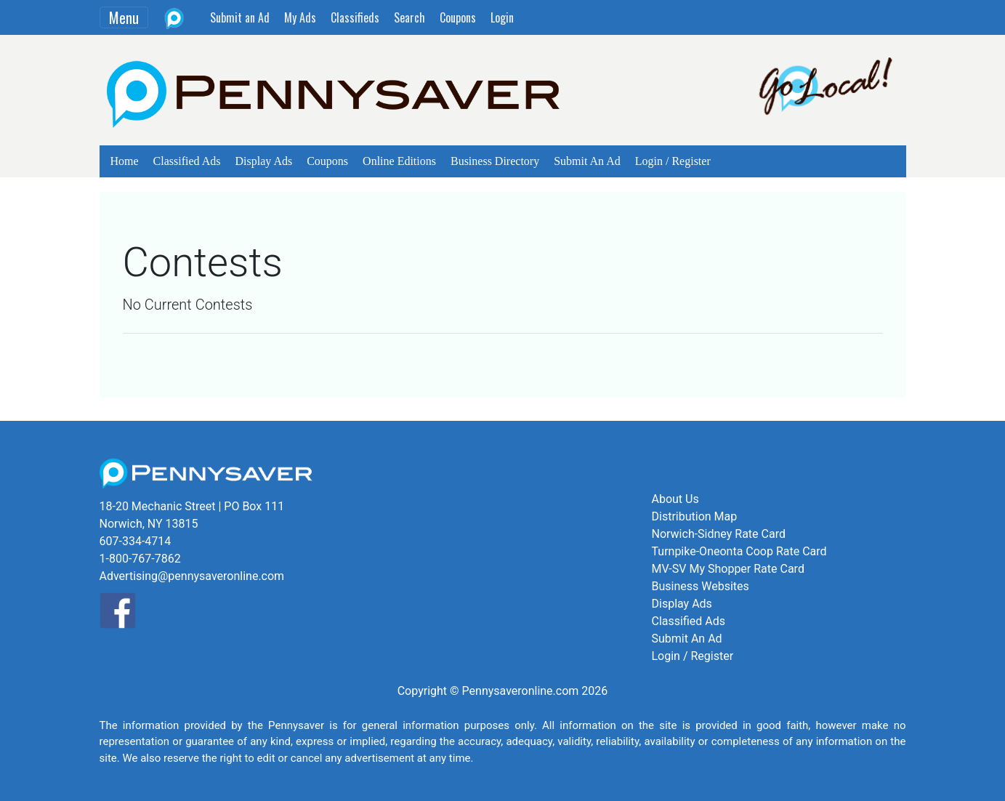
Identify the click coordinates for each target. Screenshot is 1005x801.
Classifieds (355, 17)
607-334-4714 (135, 541)
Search (409, 17)
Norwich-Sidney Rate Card (719, 534)
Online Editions (399, 161)
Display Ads (264, 161)
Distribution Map (695, 516)
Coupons (458, 17)
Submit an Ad (240, 17)
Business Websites (700, 586)
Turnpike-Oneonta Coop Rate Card (739, 551)
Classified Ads (187, 161)
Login (502, 17)
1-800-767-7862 (140, 558)
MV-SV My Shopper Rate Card (728, 569)
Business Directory (495, 161)
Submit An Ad (587, 161)
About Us (675, 499)
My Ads (300, 17)
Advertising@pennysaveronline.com (192, 576)
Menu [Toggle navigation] (124, 17)
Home (124, 161)
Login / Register (673, 161)
